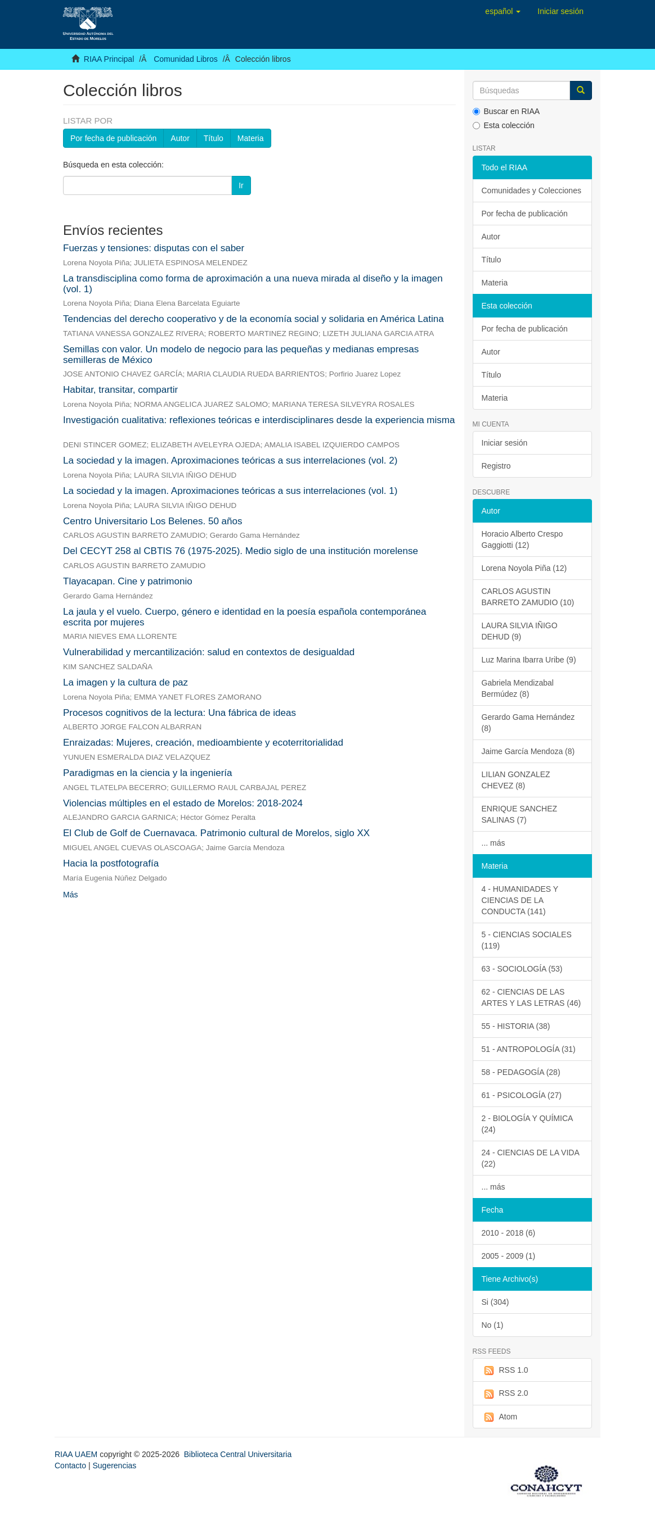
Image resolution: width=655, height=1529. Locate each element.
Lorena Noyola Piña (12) (524, 568)
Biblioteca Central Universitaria (237, 1454)
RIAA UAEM (77, 1454)
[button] (503, 11)
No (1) (493, 1325)
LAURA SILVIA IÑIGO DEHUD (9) (520, 631)
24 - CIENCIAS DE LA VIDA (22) (531, 1158)
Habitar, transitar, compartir (120, 389)
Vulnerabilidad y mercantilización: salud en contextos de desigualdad (209, 652)
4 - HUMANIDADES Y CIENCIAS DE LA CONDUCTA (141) (520, 900)
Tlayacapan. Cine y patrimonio (127, 581)
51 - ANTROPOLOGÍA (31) (529, 1049)
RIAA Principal (109, 59)
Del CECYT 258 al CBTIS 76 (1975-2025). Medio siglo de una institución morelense (240, 551)
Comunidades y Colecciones (531, 190)
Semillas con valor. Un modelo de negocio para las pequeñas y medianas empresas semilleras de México (241, 354)
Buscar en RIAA (506, 111)
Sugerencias (114, 1465)
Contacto (70, 1465)
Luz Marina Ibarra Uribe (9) (529, 659)
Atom (500, 1417)
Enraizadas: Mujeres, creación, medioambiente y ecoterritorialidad (203, 742)
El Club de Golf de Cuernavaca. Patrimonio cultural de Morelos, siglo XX (216, 833)
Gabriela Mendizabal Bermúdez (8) (518, 688)
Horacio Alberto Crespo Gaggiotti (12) (522, 539)
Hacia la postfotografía (111, 863)
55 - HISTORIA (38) (516, 1026)
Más (70, 894)
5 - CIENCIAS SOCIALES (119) (527, 940)
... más (493, 842)
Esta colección (504, 125)
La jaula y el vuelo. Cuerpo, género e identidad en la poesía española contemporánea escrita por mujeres (245, 617)
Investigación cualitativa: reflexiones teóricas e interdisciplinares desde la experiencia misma (259, 420)
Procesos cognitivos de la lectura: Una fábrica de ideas (179, 712)
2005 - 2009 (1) (509, 1255)
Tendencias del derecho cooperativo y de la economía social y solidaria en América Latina (253, 319)
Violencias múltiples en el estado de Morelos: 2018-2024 (183, 803)
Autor (180, 138)
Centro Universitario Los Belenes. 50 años (152, 521)
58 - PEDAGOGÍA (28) (521, 1072)
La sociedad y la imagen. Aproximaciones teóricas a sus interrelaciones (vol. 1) (230, 491)
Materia (250, 138)
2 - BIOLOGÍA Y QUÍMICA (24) (527, 1124)
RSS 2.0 (505, 1394)
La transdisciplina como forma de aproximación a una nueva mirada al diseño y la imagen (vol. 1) (253, 283)
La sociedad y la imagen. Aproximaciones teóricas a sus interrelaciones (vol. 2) (230, 460)
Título (213, 138)
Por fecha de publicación (113, 138)
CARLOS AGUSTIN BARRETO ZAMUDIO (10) (528, 597)
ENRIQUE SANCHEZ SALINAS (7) (520, 814)
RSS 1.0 (505, 1370)
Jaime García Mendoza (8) (528, 751)
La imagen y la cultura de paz (125, 682)
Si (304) (495, 1301)
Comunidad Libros (186, 59)
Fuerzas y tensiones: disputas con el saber (153, 248)
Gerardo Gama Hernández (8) (528, 723)
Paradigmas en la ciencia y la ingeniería (147, 773)
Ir (241, 185)
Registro (496, 465)
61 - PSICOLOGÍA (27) (522, 1095)
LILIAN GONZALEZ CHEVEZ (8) (516, 780)
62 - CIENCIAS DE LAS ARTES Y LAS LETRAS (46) (531, 997)
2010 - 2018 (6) (509, 1232)
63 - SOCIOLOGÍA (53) (522, 968)
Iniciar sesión (505, 442)
